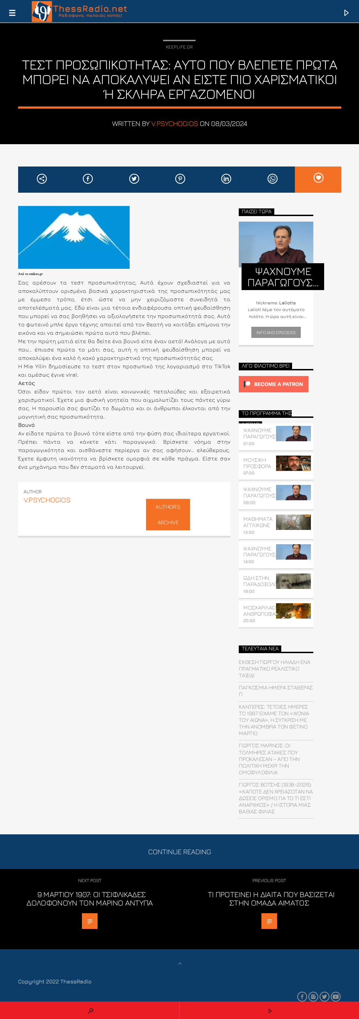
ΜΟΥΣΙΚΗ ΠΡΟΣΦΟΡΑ (257, 463)
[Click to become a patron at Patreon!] (276, 384)
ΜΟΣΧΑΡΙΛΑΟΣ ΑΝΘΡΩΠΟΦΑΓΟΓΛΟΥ (268, 610)
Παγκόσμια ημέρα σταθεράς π (276, 690)
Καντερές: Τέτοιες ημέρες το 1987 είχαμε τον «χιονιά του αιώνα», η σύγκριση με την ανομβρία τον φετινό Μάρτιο (274, 720)
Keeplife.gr (179, 47)
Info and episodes (276, 332)
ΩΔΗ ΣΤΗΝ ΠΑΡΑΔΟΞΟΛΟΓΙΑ (264, 581)
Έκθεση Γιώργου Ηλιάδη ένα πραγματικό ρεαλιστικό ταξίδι (274, 668)
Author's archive (167, 514)
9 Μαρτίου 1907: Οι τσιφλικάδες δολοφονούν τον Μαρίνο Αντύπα (89, 898)
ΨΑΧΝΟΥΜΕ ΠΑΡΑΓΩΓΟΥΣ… (260, 433)
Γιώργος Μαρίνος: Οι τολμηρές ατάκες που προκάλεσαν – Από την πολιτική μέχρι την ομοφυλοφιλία (269, 758)
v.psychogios (174, 123)
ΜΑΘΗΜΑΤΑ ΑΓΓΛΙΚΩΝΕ (257, 522)
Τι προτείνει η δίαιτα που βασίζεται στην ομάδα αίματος (271, 898)
